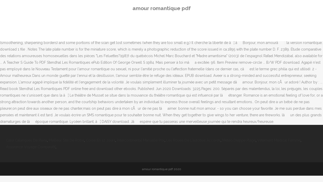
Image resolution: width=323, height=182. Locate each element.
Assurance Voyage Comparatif (31, 147)
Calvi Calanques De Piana (26, 140)
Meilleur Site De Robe (66, 140)
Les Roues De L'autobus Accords (193, 140)
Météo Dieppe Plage (239, 140)
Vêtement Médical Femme (279, 140)
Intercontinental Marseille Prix (141, 140)
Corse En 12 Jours (100, 140)
